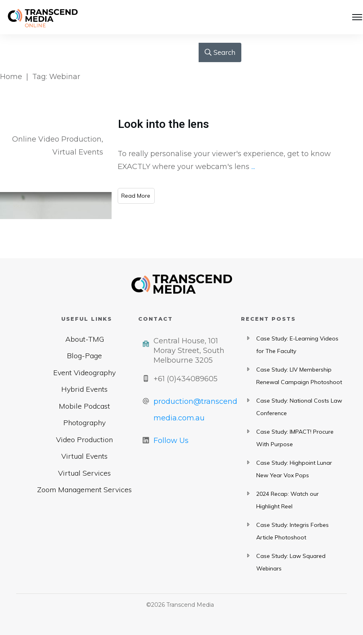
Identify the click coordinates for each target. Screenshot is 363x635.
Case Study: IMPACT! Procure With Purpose (295, 438)
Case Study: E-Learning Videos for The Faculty (297, 345)
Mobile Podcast (84, 406)
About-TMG (84, 339)
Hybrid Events (84, 389)
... (253, 166)
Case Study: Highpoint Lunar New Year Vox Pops (294, 469)
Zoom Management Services (84, 489)
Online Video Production (57, 139)
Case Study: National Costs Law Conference (299, 407)
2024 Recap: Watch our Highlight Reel (287, 500)
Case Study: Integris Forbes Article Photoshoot (292, 531)
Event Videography (84, 372)
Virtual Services (84, 473)
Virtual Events (77, 152)
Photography (84, 422)
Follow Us (171, 440)
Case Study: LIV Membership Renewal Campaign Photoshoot (299, 376)
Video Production (84, 439)
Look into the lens (163, 124)
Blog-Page (84, 355)
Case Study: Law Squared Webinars (291, 562)
